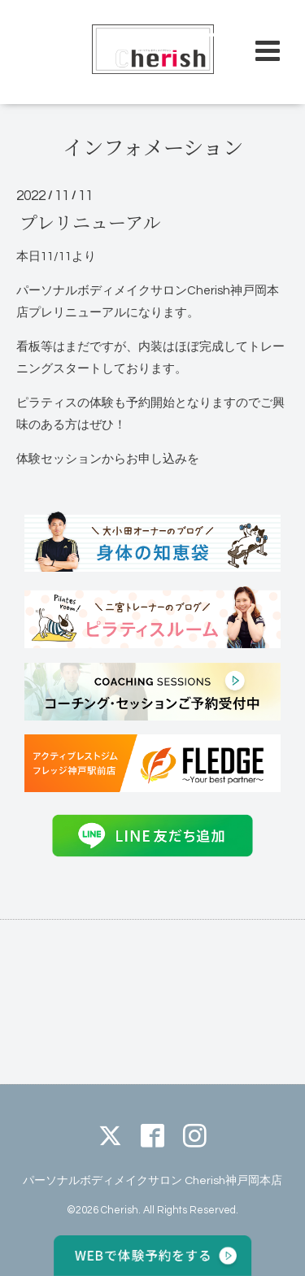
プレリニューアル (90, 221)
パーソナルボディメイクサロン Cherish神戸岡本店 (152, 1180)
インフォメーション (153, 146)
